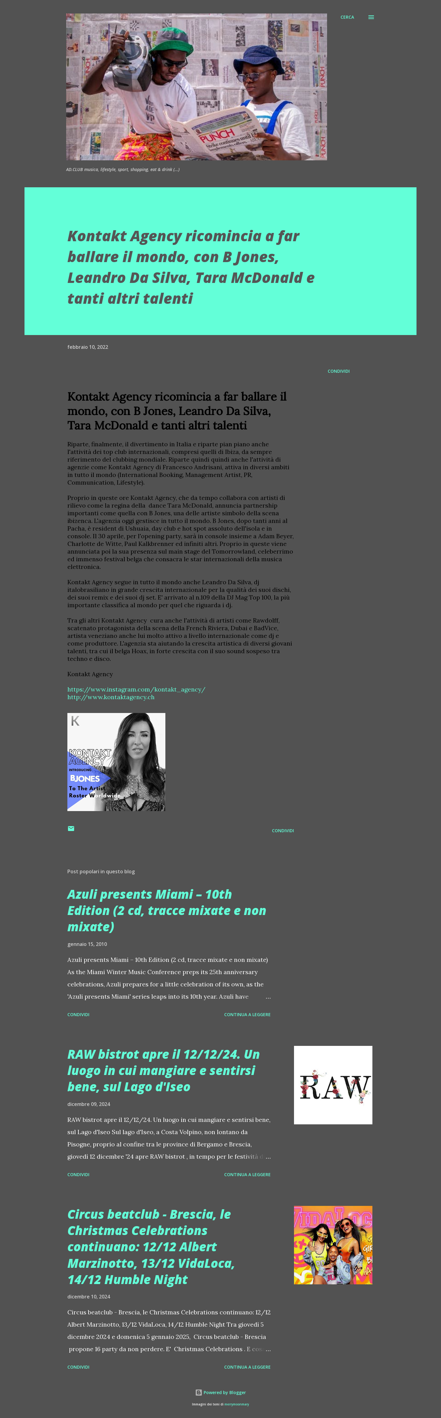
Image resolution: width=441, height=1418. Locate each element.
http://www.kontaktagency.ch (111, 697)
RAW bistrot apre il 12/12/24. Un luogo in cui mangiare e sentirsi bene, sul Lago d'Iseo (163, 1070)
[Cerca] (347, 17)
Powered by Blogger (220, 1392)
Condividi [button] (339, 371)
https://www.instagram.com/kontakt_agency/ (136, 689)
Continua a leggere (247, 1014)
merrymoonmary (236, 1404)
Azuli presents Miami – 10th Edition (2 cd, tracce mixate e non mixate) (166, 910)
